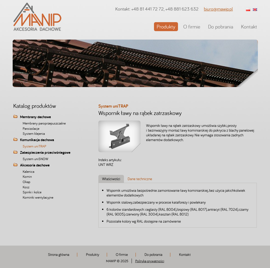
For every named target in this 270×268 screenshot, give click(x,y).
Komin (27, 176)
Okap (26, 181)
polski (248, 10)
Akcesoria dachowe (35, 165)
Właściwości (111, 178)
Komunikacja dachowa (37, 140)
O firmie (191, 26)
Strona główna (58, 254)
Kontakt (249, 26)
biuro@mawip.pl (218, 9)
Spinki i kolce (32, 192)
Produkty (166, 26)
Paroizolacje (31, 128)
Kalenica (28, 171)
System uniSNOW (35, 158)
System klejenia (34, 133)
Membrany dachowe (35, 117)
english (255, 10)
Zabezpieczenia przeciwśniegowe (45, 153)
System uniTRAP (34, 146)
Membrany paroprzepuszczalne (44, 123)
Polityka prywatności (149, 261)
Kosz (26, 187)
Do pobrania (220, 26)
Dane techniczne (140, 178)
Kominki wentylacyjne (38, 197)
